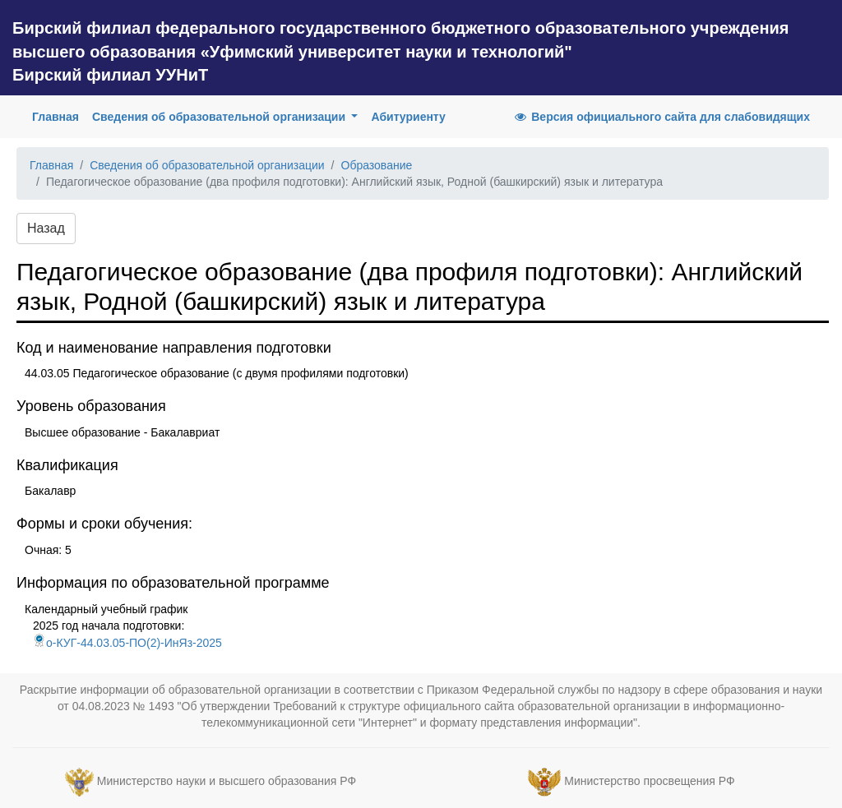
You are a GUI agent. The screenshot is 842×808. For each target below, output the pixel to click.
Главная (59, 115)
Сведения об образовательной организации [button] (220, 116)
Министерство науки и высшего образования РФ (226, 780)
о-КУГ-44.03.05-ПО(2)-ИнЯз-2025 (127, 642)
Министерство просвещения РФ (649, 780)
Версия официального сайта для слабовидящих (661, 116)
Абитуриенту (408, 116)
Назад (46, 228)
